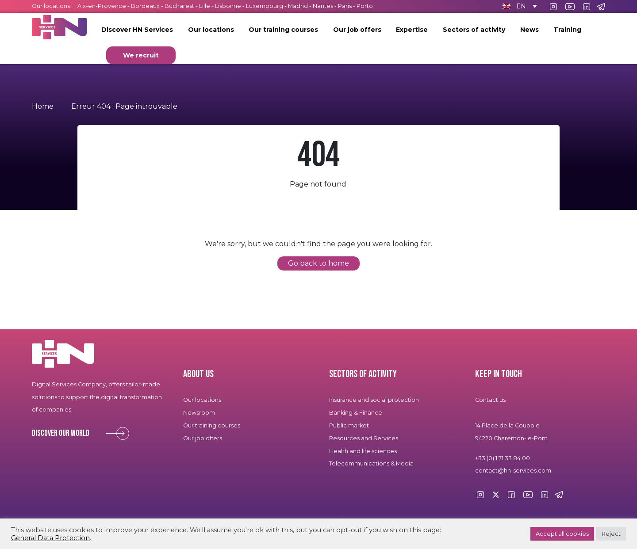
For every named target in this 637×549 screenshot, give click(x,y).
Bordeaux (145, 6)
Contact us (490, 399)
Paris (345, 6)
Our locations (211, 30)
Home (43, 106)
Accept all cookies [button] (562, 533)
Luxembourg (264, 6)
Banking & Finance (355, 412)
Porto (365, 6)
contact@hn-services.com (513, 470)
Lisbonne (228, 6)
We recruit (141, 55)
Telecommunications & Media (371, 463)
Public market (349, 425)
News (529, 30)
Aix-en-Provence (101, 6)
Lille (204, 6)
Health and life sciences (363, 451)
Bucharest (179, 6)
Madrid (298, 6)
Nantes (323, 6)
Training (567, 30)
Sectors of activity (474, 30)
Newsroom (199, 412)
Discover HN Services (137, 30)
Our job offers (357, 30)
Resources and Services (364, 438)
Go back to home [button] (318, 263)
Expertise (412, 30)
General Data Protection (50, 538)
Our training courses (283, 30)
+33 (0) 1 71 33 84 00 (502, 458)
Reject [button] (611, 533)
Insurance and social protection (374, 399)
